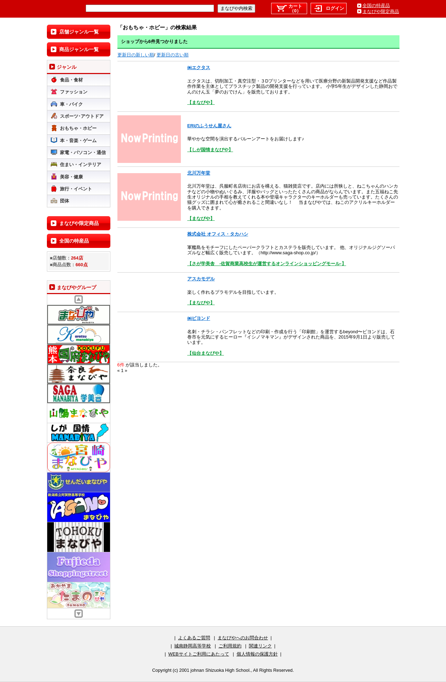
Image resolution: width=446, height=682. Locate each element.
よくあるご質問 (194, 637)
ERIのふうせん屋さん (209, 125)
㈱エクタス (198, 67)
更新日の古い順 (173, 54)
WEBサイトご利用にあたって (198, 654)
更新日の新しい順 (135, 54)
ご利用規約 (230, 645)
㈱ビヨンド (198, 318)
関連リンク (260, 645)
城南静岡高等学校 (192, 645)
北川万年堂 (198, 173)
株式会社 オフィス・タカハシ (217, 234)
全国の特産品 (376, 5)
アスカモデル (201, 278)
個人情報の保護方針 (257, 654)
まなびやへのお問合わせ (243, 637)
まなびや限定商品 (380, 11)
